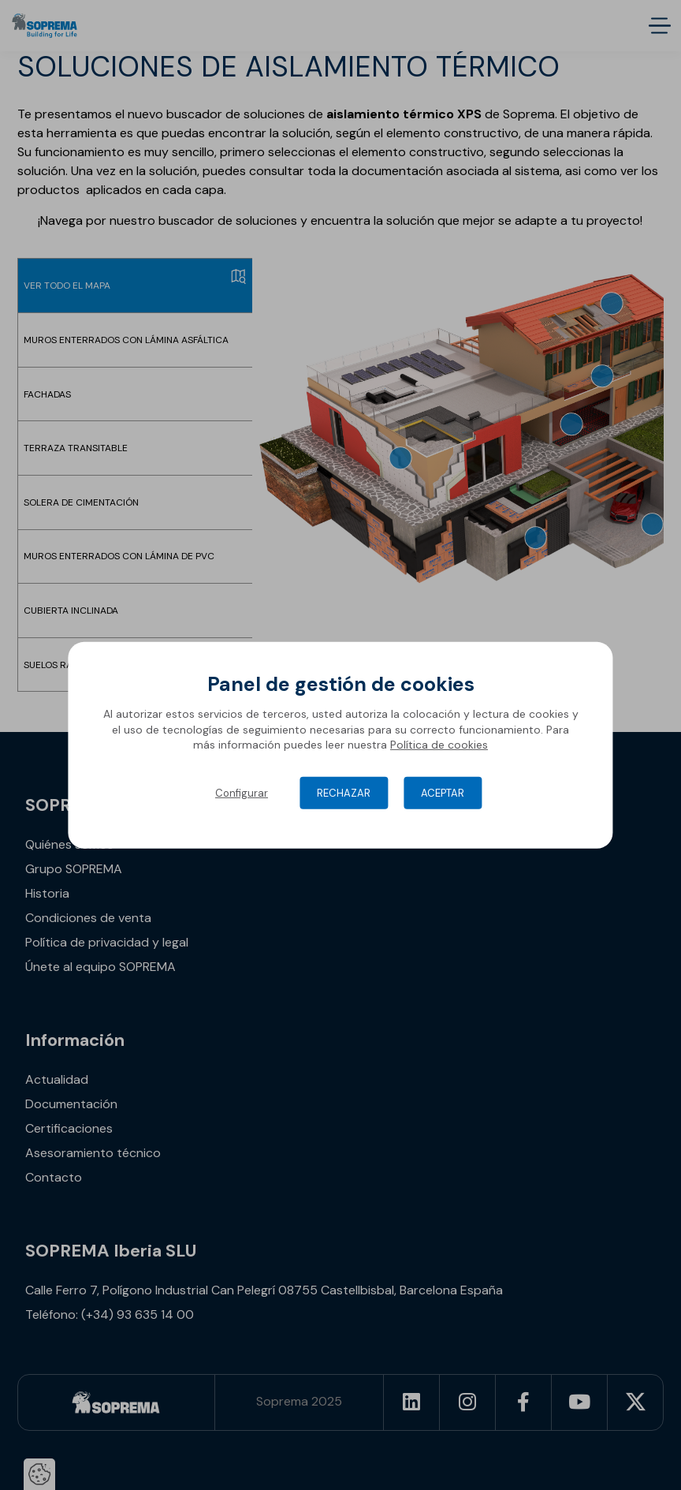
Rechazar (343, 793)
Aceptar (442, 793)
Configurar (241, 793)
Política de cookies (439, 745)
